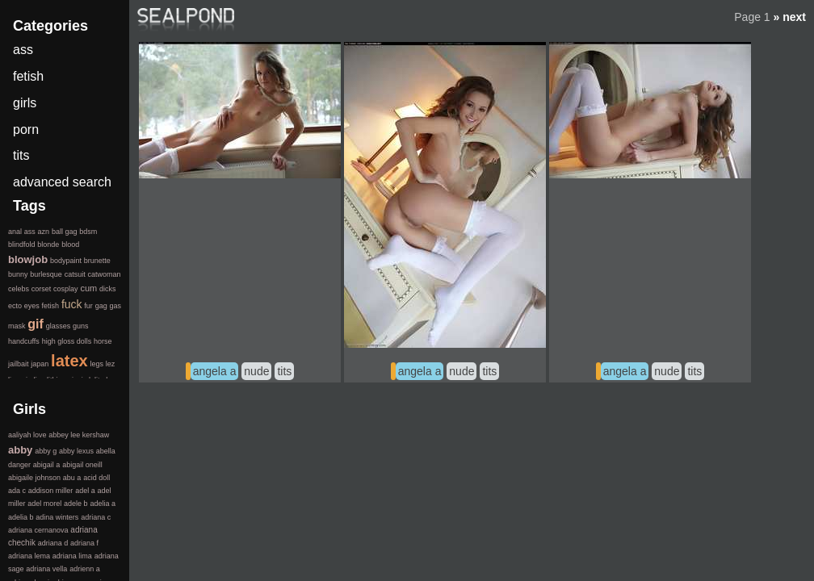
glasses (58, 326)
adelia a (102, 503)
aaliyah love (27, 435)
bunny (18, 274)
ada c (17, 491)
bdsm (88, 232)
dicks (107, 289)
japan (39, 364)
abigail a (47, 465)
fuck (71, 304)
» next (790, 16)
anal (15, 232)
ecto (15, 306)
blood (70, 244)
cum (88, 288)
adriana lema (29, 556)
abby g (46, 451)
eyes (32, 306)
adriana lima (72, 556)
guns (81, 326)
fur (88, 306)
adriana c (96, 517)
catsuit (75, 274)
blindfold (22, 244)
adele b (76, 503)
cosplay (65, 289)
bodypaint (66, 261)
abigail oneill (82, 465)
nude (256, 371)
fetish (28, 76)
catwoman (103, 274)
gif (35, 324)
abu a (72, 478)
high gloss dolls (67, 341)
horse (103, 341)
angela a (215, 371)
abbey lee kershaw (78, 435)
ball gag (65, 232)
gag (101, 306)
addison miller (50, 491)
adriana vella (46, 569)
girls (24, 103)
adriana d (53, 543)
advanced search (62, 182)
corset (41, 289)
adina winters (57, 517)
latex (69, 361)
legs (96, 364)
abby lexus (76, 451)
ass (23, 49)
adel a (85, 491)
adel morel (44, 503)
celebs (18, 289)
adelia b (21, 517)
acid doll (96, 478)
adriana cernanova (38, 530)
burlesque (46, 274)
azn (44, 232)
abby (20, 450)
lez (110, 364)
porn (26, 129)
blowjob (28, 259)
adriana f (84, 543)
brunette (97, 261)
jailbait (18, 364)
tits (284, 371)
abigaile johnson (34, 478)
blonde (48, 244)
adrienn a (84, 569)
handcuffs (24, 341)
